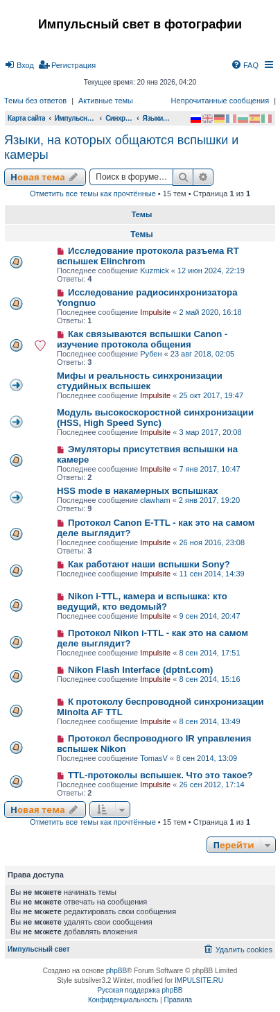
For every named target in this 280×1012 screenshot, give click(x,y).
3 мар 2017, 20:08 (210, 432)
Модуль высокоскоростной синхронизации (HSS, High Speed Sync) (155, 417)
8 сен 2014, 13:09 (206, 758)
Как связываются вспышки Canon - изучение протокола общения (142, 339)
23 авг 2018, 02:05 (202, 354)
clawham (155, 500)
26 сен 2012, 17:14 (211, 784)
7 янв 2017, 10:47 (209, 469)
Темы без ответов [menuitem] (35, 100)
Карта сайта (26, 118)
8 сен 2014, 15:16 (209, 679)
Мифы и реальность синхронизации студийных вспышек (139, 380)
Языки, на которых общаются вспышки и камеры (121, 147)
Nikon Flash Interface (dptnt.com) (140, 669)
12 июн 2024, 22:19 (211, 270)
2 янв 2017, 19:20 (209, 500)
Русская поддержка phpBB (139, 990)
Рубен (150, 354)
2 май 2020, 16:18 (210, 312)
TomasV (154, 758)
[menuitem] (19, 65)
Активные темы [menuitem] (105, 100)
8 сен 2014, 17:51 (209, 653)
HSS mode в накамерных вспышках (137, 491)
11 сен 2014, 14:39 (211, 573)
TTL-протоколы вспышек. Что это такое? (160, 775)
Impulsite (155, 312)
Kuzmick (154, 270)
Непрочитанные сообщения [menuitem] (220, 100)
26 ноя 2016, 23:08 (212, 542)
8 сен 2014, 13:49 (209, 721)
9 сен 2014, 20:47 (209, 616)
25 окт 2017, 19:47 (211, 395)
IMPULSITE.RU (199, 980)
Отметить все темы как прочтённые (93, 193)
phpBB (116, 971)
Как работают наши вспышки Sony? (149, 564)
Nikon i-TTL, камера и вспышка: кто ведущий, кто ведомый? (142, 601)
